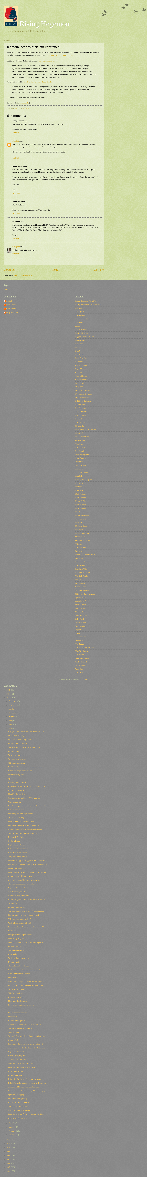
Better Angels (80, 340)
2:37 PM (15, 239)
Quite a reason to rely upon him (19, 740)
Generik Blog (80, 440)
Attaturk (9, 301)
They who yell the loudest (17, 857)
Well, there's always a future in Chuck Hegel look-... (27, 982)
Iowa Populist (80, 451)
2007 (9, 1159)
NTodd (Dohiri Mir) (82, 533)
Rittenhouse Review (82, 572)
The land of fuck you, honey (18, 966)
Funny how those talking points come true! (24, 825)
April (11, 1123)
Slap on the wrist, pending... (18, 1099)
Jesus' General (80, 465)
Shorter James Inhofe (16, 989)
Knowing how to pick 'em (17, 782)
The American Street (82, 319)
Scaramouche (80, 583)
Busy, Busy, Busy (81, 358)
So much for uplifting (16, 736)
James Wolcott (80, 458)
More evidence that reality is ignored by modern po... (27, 872)
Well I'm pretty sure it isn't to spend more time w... (26, 767)
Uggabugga (79, 644)
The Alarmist (80, 315)
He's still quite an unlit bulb (18, 849)
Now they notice (14, 962)
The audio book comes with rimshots (21, 884)
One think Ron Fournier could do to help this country (27, 864)
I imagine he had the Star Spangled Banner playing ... (27, 1091)
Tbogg (77, 633)
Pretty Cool (12, 931)
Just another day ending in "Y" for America (24, 798)
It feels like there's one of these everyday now (25, 1079)
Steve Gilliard (80, 612)
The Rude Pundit (81, 576)
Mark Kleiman (80, 494)
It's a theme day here (15, 1071)
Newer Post (10, 269)
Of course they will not (16, 907)
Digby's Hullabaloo (82, 397)
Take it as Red (80, 623)
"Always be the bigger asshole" (19, 919)
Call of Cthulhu (81, 365)
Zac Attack (79, 673)
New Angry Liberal (82, 515)
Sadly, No (79, 580)
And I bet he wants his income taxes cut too (24, 880)
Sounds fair (12, 1017)
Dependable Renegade (83, 394)
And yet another (14, 1009)
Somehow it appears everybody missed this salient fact (28, 806)
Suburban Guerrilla (82, 615)
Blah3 (77, 351)
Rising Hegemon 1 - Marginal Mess (88, 304)
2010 (9, 1148)
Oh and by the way (15, 1075)
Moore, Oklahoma (15, 868)
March (11, 1127)
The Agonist (79, 312)
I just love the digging (16, 1095)
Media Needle (80, 497)
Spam (10, 779)
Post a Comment (16, 259)
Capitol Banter (80, 369)
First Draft (79, 433)
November (13, 705)
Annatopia (79, 322)
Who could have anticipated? (18, 896)
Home (55, 269)
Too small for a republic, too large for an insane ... (26, 1036)
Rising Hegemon (37, 24)
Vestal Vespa (80, 655)
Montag (15, 141)
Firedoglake (24, 103)
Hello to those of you (16, 810)
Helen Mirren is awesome (17, 853)
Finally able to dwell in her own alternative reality (26, 927)
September (13, 713)
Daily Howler (80, 383)
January (12, 1135)
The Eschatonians (81, 412)
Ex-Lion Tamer (80, 415)
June (10, 725)
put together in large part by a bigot (59, 55)
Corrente (78, 372)
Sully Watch (79, 619)
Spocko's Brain (80, 598)
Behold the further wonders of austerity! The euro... (27, 1083)
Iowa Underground (82, 455)
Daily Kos (79, 387)
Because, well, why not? (17, 1056)
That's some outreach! (16, 950)
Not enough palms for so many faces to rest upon (26, 829)
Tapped (78, 630)
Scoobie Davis (80, 587)
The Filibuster (80, 422)
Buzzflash (79, 362)
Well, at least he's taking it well (19, 923)
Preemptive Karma (82, 562)
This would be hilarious (16, 763)
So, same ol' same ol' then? (18, 888)
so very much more (46, 61)
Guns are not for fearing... (17, 1118)
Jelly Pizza (79, 462)
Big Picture (79, 344)
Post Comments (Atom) (23, 275)
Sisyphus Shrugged (82, 590)
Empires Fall (80, 405)
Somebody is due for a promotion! (20, 814)
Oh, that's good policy (16, 997)
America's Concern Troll (17, 1060)
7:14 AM (15, 158)
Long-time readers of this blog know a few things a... (27, 1114)
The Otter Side (80, 547)
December (13, 701)
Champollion (11, 305)
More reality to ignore (16, 939)
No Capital (79, 530)
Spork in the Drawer (82, 601)
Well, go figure (13, 1032)
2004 (9, 1171)
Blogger (85, 679)
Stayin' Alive (80, 608)
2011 (9, 1144)
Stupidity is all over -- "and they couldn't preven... (26, 943)
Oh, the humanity (14, 946)
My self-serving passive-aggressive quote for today (26, 861)
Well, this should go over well (19, 958)
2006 (9, 1163)
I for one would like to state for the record (23, 915)
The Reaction (80, 565)
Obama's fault (13, 1040)
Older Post (99, 269)
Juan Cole (79, 476)
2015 (9, 690)
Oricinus (78, 544)
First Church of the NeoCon (85, 430)
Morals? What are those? (17, 794)
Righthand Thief (81, 569)
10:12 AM (16, 193)
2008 (9, 1155)
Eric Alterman (80, 408)
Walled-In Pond (81, 662)
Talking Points (80, 626)
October (12, 709)
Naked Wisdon (80, 508)
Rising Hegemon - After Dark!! (86, 301)
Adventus (78, 308)
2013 (9, 698)
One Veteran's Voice (82, 540)
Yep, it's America (14, 802)
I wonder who (13, 978)
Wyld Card (79, 669)
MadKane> (79, 487)
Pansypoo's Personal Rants (85, 555)
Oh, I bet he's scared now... (18, 1013)
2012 (9, 1140)
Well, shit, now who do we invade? (21, 1063)
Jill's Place (79, 469)
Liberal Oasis (80, 483)
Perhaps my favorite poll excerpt (20, 935)
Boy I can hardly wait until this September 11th (25, 985)
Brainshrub (79, 354)
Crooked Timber (81, 376)
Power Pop (79, 558)
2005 (9, 1167)
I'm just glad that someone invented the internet (25, 1044)
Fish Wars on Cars (82, 437)
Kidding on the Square (83, 480)
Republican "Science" (16, 1052)
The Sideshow (80, 637)
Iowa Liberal (80, 447)
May (10, 728)
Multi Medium (80, 505)
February (12, 1131)
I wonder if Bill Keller (16, 837)
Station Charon (80, 605)
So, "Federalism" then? (16, 845)
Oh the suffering (14, 841)
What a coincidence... (16, 755)
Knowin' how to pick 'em (17, 1021)
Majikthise (79, 490)
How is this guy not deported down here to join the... (27, 900)
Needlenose (79, 512)
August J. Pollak (81, 330)
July (10, 721)
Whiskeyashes (80, 665)
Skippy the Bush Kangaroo (85, 594)
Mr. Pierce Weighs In (16, 775)
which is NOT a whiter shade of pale (38, 82)
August (11, 717)
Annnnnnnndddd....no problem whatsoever (23, 1087)
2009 (9, 1151)
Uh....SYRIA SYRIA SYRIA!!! (19, 1103)
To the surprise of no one (17, 759)
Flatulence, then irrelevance (18, 1001)
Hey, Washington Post (16, 790)
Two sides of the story (16, 818)
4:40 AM (15, 133)
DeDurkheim (11, 309)
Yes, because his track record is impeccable (24, 747)
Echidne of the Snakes (83, 401)
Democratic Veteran (82, 390)
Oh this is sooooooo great (17, 743)
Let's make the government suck (20, 771)
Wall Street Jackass (82, 658)
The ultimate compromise (17, 1106)
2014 (9, 694)
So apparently (13, 903)
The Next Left (80, 519)
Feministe (79, 419)
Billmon (78, 347)
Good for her (13, 954)
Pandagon (79, 551)
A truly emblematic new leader (19, 1110)
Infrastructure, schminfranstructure (21, 821)
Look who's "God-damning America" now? (24, 970)
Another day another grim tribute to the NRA (24, 1024)
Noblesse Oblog (81, 526)
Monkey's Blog (80, 501)
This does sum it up (15, 993)
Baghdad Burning (81, 333)
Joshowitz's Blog (81, 472)
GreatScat (79, 444)
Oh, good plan (13, 751)
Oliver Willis (80, 537)
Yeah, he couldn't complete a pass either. (23, 833)
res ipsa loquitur (12, 313)
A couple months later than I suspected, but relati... (26, 1048)
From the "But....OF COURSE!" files (21, 1067)
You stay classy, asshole (17, 892)
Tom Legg (79, 640)
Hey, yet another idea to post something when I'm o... (27, 732)
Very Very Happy (81, 651)
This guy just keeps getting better (20, 1028)
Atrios (77, 326)
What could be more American (19, 974)
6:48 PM (15, 254)
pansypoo (16, 247)
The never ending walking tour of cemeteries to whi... (27, 911)
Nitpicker (78, 522)
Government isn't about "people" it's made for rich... (27, 786)
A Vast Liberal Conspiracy (84, 648)
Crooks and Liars (81, 380)
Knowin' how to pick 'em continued (21, 1005)
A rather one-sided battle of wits (20, 876)
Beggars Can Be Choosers (84, 337)
